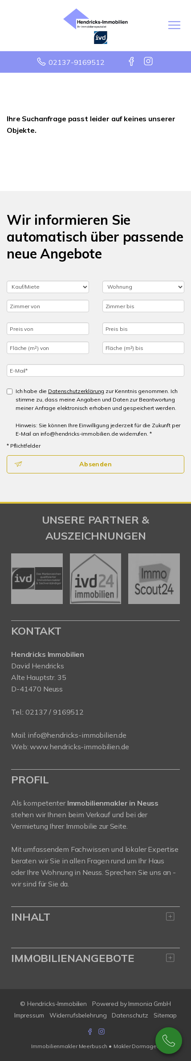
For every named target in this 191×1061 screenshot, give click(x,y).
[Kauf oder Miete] (48, 287)
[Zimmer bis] (143, 306)
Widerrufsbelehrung (78, 1015)
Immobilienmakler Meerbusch (69, 1046)
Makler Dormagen (136, 1046)
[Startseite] (95, 25)
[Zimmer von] (48, 306)
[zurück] (21, 578)
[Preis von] (48, 328)
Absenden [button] (95, 464)
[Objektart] (143, 287)
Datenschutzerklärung (76, 391)
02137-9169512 (76, 62)
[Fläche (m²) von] (48, 348)
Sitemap (165, 1015)
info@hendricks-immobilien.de (77, 735)
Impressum (29, 1015)
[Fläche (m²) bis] (143, 348)
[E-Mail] (95, 370)
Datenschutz (130, 1015)
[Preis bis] (143, 328)
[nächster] (170, 578)
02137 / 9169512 (54, 711)
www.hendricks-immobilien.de (79, 746)
